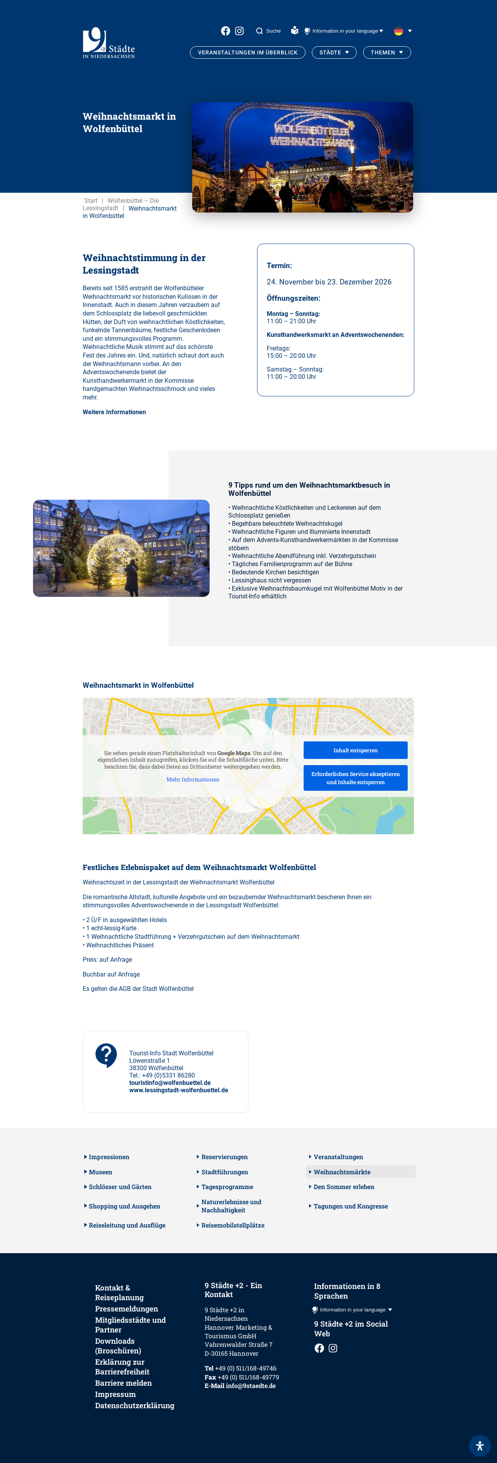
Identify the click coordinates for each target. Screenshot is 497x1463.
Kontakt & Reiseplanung (119, 1292)
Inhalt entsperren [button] (356, 750)
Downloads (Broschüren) (118, 1345)
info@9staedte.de (251, 1385)
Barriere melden (123, 1383)
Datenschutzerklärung (134, 1405)
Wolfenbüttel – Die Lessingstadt (121, 204)
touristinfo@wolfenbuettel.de (170, 1082)
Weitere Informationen (114, 412)
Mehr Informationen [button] (193, 779)
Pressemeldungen (126, 1308)
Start (90, 200)
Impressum (115, 1394)
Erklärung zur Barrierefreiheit (122, 1366)
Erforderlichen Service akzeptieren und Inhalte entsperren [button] (355, 778)
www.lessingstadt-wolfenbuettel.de (178, 1090)
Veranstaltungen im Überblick (248, 52)
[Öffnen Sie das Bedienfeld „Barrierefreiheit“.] (480, 1446)
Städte (330, 52)
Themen (383, 52)
